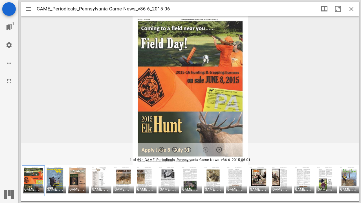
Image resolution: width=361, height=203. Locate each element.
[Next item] (219, 149)
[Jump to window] (9, 27)
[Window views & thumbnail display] (324, 9)
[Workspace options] (9, 63)
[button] (33, 181)
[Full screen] (9, 81)
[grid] (190, 183)
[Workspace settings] (9, 45)
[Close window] (351, 9)
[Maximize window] (338, 9)
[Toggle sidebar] (29, 9)
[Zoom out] (175, 149)
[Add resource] (9, 9)
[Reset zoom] (188, 149)
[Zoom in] (161, 149)
